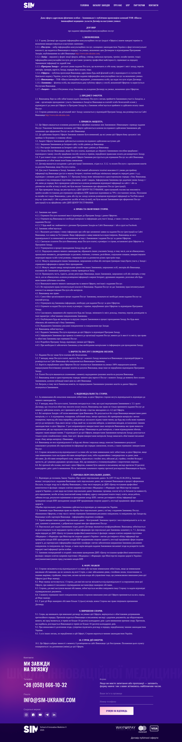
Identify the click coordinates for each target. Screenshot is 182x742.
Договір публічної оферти (144, 738)
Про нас (118, 5)
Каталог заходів (101, 5)
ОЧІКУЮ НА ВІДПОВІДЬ (116, 710)
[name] (126, 693)
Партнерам (139, 5)
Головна (84, 5)
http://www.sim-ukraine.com (87, 53)
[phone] (126, 701)
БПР (128, 5)
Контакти (153, 5)
